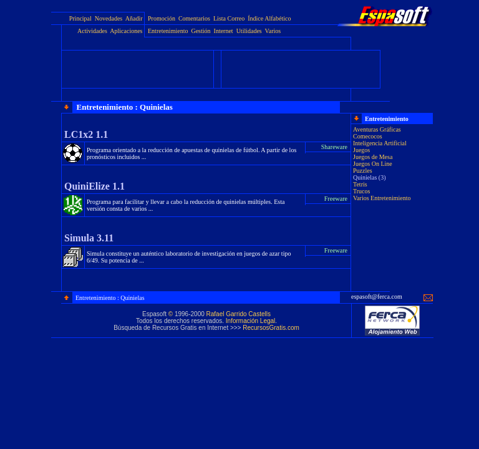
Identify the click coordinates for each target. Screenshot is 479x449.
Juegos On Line (372, 163)
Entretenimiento (168, 30)
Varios (273, 30)
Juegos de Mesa (372, 156)
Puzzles (362, 170)
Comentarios (194, 18)
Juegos (361, 150)
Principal (80, 18)
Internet (223, 30)
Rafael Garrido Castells (238, 314)
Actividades (92, 30)
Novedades (108, 18)
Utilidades (249, 30)
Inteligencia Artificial (380, 143)
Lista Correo (228, 18)
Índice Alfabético (269, 18)
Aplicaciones (126, 30)
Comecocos (367, 136)
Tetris (360, 184)
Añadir (134, 18)
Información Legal (251, 320)
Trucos (361, 191)
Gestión (200, 30)
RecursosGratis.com (271, 327)
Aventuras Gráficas (377, 129)
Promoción (161, 18)
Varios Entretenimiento (381, 198)
